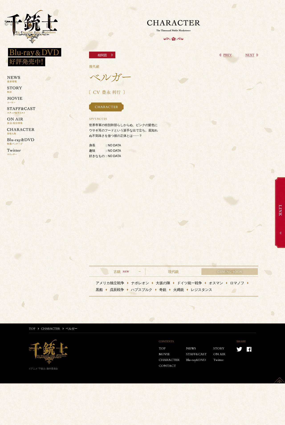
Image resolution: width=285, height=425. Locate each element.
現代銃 (173, 271)
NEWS (191, 348)
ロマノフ (237, 282)
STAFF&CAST (196, 354)
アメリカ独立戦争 (110, 282)
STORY (218, 348)
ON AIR (219, 354)
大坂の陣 (163, 282)
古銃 (117, 271)
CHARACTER (50, 328)
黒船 (99, 289)
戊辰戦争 (117, 289)
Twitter (218, 360)
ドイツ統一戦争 (189, 282)
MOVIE (164, 354)
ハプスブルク (141, 289)
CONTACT (167, 365)
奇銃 (162, 289)
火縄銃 (178, 289)
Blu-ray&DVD (196, 360)
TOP (32, 328)
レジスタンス (201, 289)
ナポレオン (140, 282)
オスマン (216, 282)
